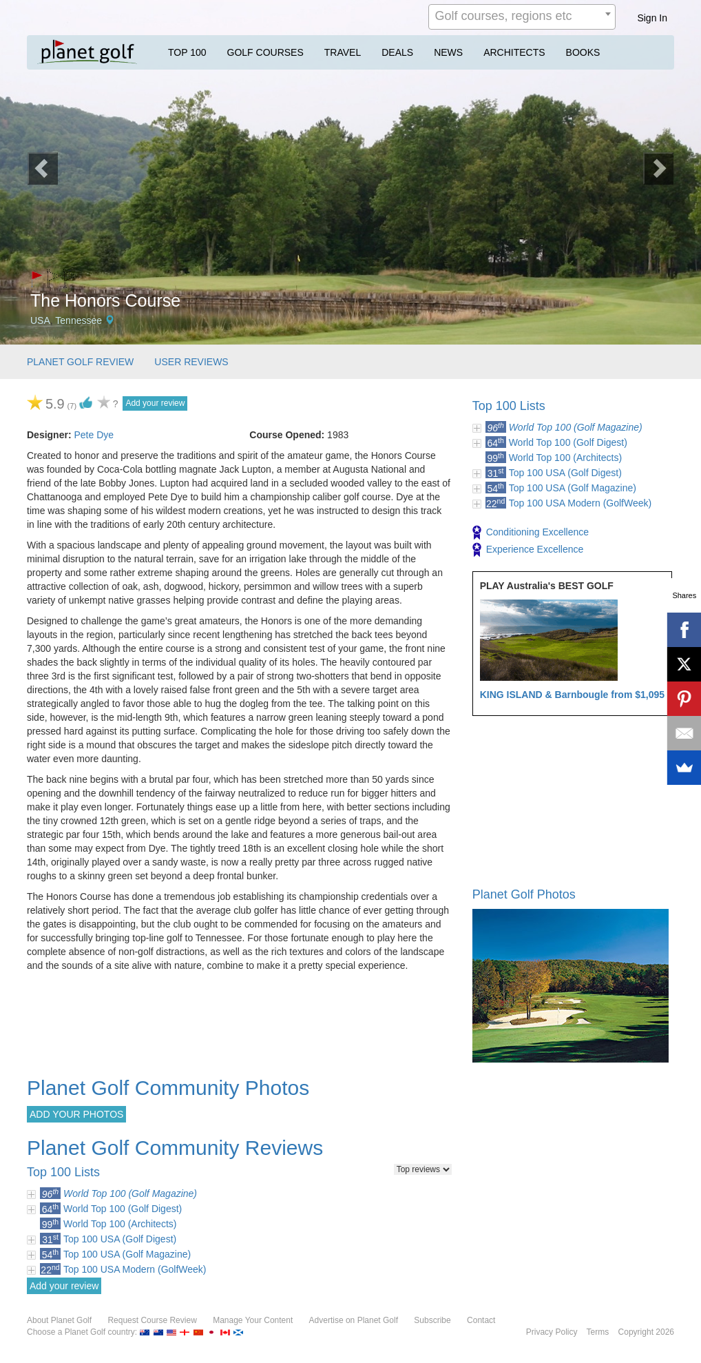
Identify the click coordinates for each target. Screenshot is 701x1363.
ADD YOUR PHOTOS (76, 1114)
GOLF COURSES (265, 52)
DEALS (397, 52)
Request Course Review (151, 1320)
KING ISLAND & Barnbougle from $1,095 (572, 694)
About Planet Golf (59, 1320)
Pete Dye (94, 434)
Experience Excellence (528, 549)
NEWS (448, 52)
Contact (481, 1320)
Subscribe (432, 1320)
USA (40, 320)
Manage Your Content (253, 1320)
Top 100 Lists (508, 406)
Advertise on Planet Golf (353, 1320)
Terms (598, 1332)
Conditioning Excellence (530, 532)
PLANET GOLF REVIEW (80, 361)
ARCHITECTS (514, 52)
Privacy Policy (552, 1332)
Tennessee (78, 320)
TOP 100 (187, 52)
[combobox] (522, 17)
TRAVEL (342, 52)
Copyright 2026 (646, 1332)
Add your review (155, 403)
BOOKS (583, 52)
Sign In (652, 17)
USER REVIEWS (191, 361)
